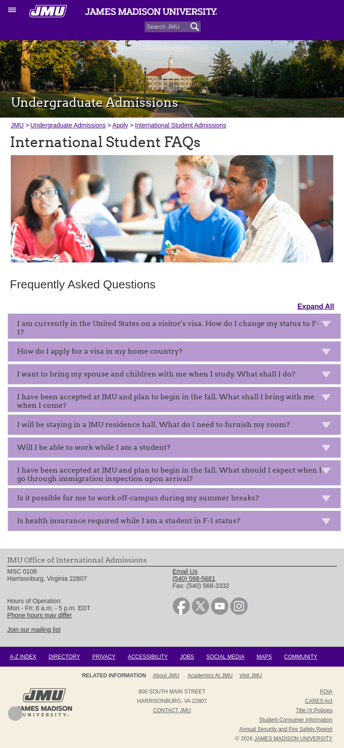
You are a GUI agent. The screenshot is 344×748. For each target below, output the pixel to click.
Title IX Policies (314, 710)
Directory (64, 657)
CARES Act (318, 701)
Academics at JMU (210, 675)
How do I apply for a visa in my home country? (176, 353)
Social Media (225, 657)
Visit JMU (250, 675)
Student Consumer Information (295, 720)
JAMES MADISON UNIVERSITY (293, 738)
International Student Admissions (180, 125)
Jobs (187, 657)
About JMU (166, 675)
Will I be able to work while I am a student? (176, 449)
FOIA (326, 692)
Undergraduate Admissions (68, 125)
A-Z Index (23, 657)
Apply (120, 125)
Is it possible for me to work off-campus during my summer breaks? (176, 500)
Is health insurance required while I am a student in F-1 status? (176, 522)
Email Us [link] (185, 571)
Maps (264, 657)
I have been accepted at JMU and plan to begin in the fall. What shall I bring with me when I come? (176, 401)
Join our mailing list (33, 629)
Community (300, 657)
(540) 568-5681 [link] (193, 578)
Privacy (104, 657)
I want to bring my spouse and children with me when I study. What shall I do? (176, 376)
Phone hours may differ (39, 615)
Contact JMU (172, 710)
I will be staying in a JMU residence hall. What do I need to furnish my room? (176, 426)
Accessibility (148, 657)
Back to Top (15, 713)
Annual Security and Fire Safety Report (285, 729)
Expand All (315, 306)
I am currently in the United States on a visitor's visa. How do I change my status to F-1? (176, 327)
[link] (181, 612)
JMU (17, 125)
